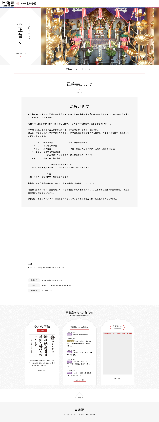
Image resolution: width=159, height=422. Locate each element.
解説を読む (42, 370)
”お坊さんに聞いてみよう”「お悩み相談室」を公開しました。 (78, 364)
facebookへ (117, 378)
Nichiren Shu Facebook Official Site (120, 333)
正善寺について (73, 69)
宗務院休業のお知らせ (80, 334)
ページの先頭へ (79, 398)
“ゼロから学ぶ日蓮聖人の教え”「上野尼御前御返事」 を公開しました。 (79, 343)
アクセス (89, 69)
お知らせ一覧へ (79, 380)
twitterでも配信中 (40, 365)
